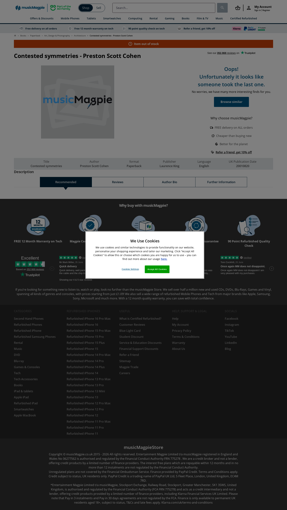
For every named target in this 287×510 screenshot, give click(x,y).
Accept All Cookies (157, 269)
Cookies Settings (130, 269)
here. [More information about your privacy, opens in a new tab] (164, 259)
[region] (144, 255)
